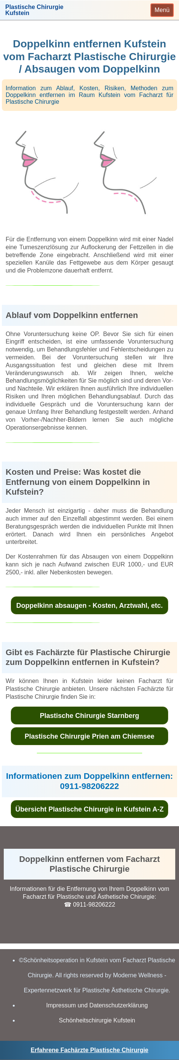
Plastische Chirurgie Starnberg (89, 715)
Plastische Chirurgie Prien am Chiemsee (89, 736)
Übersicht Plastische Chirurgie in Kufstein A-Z (89, 809)
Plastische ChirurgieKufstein (34, 10)
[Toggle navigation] (162, 10)
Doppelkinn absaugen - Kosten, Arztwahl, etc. (89, 605)
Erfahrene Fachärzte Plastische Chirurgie (90, 1050)
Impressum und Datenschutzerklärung (97, 1005)
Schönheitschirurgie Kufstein (97, 1020)
